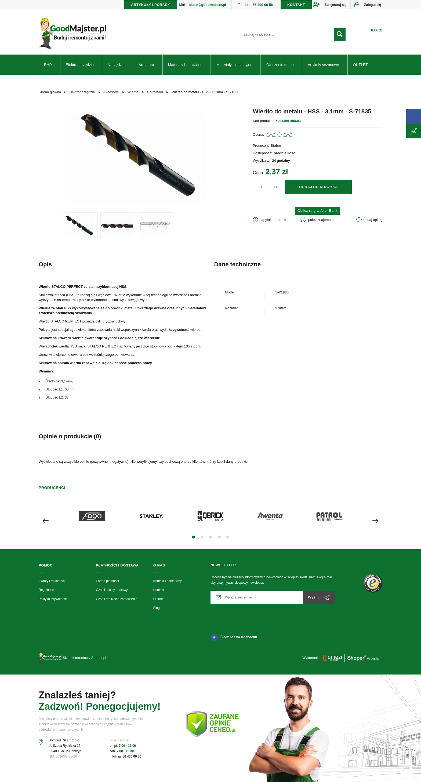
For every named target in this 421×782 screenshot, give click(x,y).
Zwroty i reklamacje (52, 581)
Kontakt (158, 590)
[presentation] (46, 520)
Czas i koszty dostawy (112, 590)
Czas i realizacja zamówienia (116, 599)
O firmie (159, 599)
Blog (156, 608)
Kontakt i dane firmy (167, 581)
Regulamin (46, 590)
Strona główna (50, 92)
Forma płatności (107, 581)
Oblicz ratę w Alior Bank (317, 211)
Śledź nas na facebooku (233, 637)
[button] (193, 537)
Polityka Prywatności (53, 599)
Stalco (276, 146)
